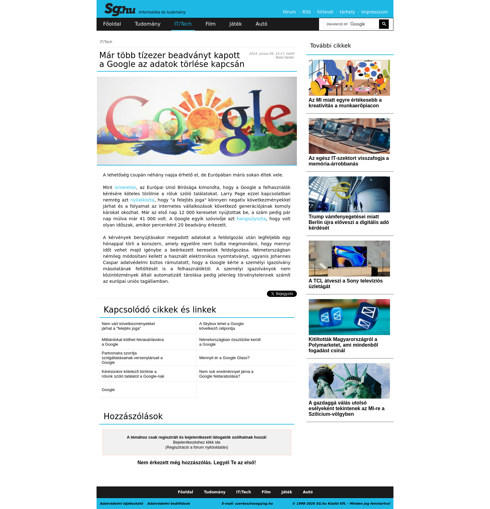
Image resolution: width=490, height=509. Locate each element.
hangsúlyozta (251, 218)
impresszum (374, 11)
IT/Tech (183, 24)
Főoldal (112, 24)
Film (211, 24)
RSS (306, 11)
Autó (261, 24)
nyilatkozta (142, 199)
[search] (351, 24)
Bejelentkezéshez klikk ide (197, 442)
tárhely (347, 11)
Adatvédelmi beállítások (168, 503)
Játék (235, 24)
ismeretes (125, 187)
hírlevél (325, 11)
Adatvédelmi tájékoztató (121, 503)
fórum (289, 11)
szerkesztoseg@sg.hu (254, 503)
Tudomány (147, 24)
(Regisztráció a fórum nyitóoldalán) (196, 447)
